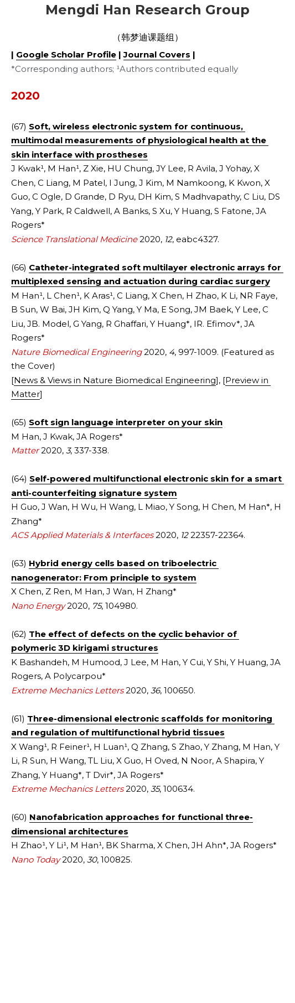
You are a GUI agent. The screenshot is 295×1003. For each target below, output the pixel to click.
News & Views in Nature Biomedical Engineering (115, 380)
